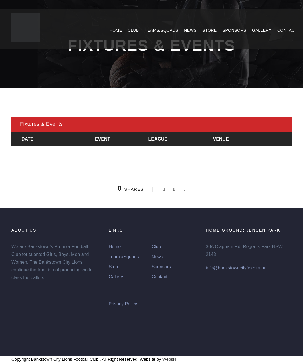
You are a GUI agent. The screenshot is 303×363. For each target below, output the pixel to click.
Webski (169, 359)
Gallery (262, 30)
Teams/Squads (161, 30)
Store (209, 30)
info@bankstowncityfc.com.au (236, 267)
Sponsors (234, 30)
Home (116, 30)
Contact (287, 30)
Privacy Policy (123, 303)
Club (133, 30)
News (190, 30)
